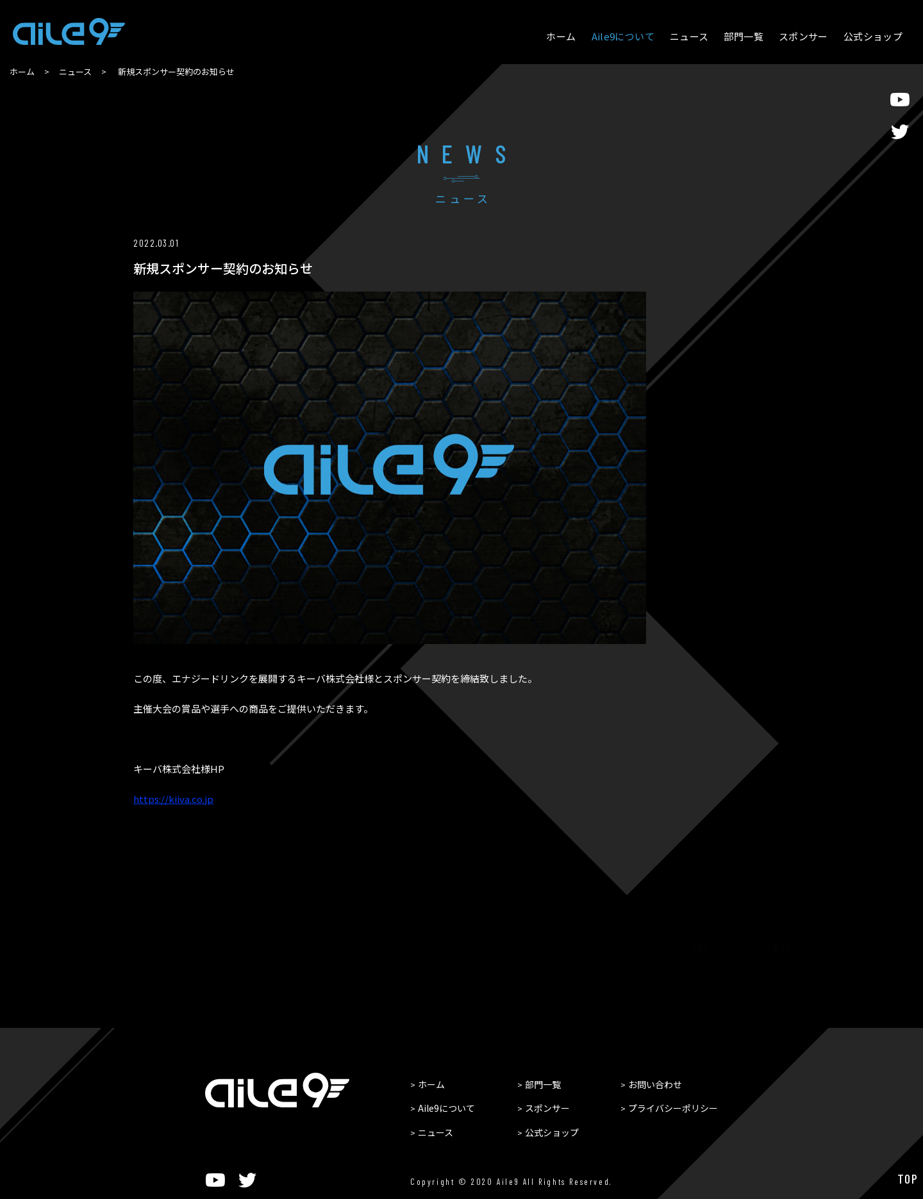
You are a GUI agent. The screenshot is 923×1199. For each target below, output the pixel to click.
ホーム (561, 36)
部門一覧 (743, 36)
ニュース (689, 36)
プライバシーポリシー (673, 1108)
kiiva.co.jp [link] (173, 799)
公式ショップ (873, 36)
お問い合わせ (655, 1084)
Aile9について (623, 36)
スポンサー (803, 36)
